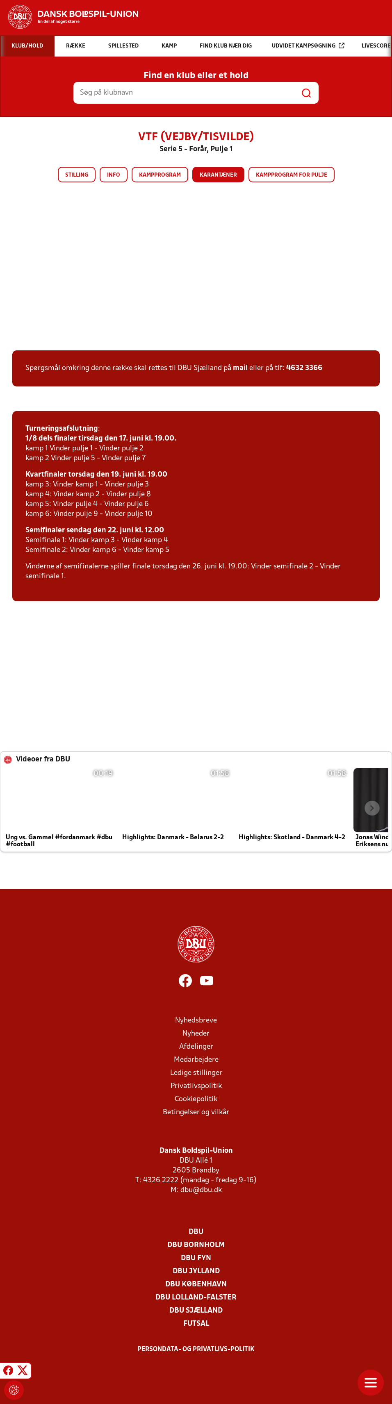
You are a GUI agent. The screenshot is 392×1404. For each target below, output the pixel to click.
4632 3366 (304, 368)
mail (240, 368)
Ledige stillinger (196, 1073)
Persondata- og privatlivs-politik (196, 1349)
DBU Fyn (196, 1258)
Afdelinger (196, 1046)
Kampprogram (160, 175)
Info (113, 175)
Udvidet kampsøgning (308, 46)
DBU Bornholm (196, 1245)
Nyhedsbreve (196, 1020)
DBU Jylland (196, 1271)
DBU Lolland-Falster (196, 1297)
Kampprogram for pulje (291, 175)
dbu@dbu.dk (201, 1190)
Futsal (196, 1323)
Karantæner (218, 175)
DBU (196, 1232)
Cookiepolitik (196, 1099)
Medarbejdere (196, 1059)
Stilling (76, 175)
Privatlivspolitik (196, 1086)
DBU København (196, 1284)
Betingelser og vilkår (196, 1112)
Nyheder (196, 1033)
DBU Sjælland (196, 1310)
